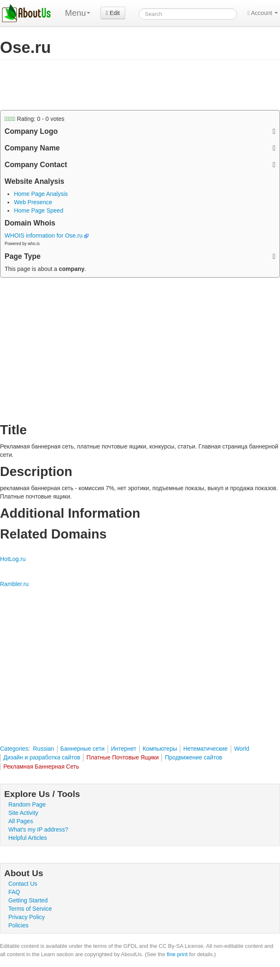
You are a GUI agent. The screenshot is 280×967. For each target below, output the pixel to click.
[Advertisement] (97, 85)
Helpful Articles (27, 837)
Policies (18, 925)
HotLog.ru (12, 559)
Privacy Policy (26, 917)
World (241, 748)
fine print (177, 954)
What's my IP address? (38, 829)
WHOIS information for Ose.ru (46, 235)
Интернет (123, 748)
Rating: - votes (34, 118)
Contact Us (22, 883)
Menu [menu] (77, 13)
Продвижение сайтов (193, 757)
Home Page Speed (38, 210)
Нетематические (205, 748)
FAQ (14, 892)
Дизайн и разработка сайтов (41, 757)
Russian (43, 748)
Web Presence (33, 202)
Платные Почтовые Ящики (122, 757)
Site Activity (23, 812)
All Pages (20, 821)
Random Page (27, 804)
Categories (14, 748)
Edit (113, 13)
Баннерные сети (83, 748)
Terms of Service (30, 908)
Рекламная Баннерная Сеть (41, 766)
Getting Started (28, 900)
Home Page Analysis (41, 193)
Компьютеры (160, 748)
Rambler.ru (14, 584)
